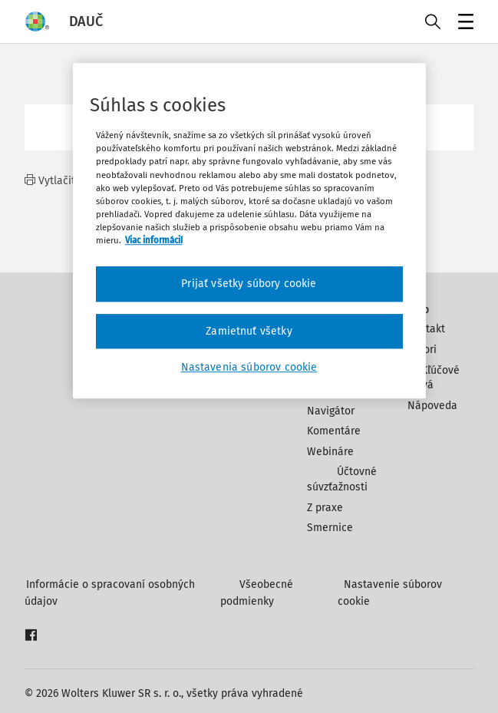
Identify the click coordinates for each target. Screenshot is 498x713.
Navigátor (331, 411)
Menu (463, 23)
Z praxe (325, 507)
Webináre (330, 451)
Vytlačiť (50, 180)
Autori (422, 349)
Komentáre (334, 430)
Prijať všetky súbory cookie (248, 283)
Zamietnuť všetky (249, 331)
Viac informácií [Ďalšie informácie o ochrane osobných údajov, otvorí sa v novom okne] (154, 240)
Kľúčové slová (433, 378)
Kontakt (426, 328)
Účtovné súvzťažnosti (342, 479)
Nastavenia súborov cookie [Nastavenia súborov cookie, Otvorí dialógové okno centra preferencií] (249, 367)
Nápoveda (432, 405)
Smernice (330, 527)
